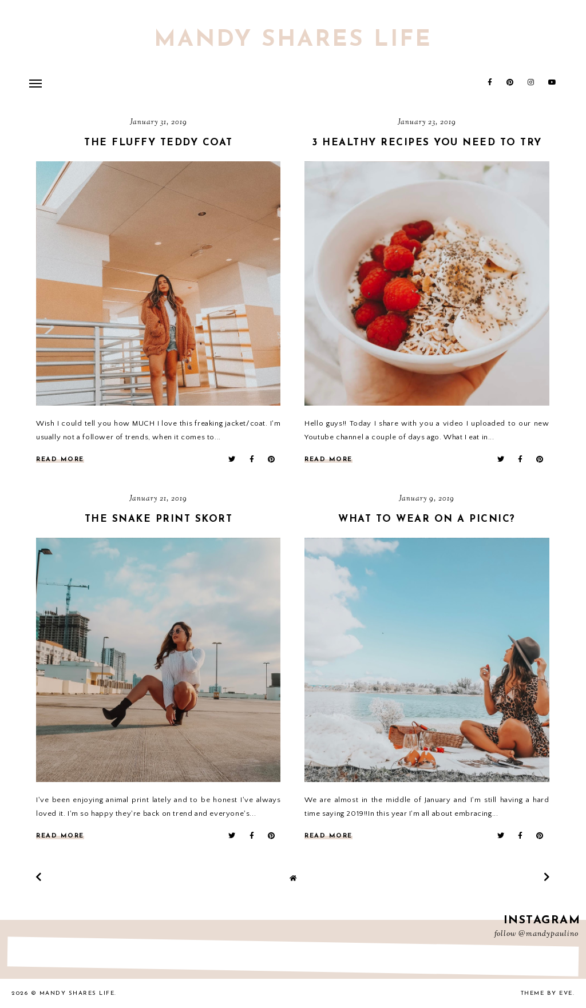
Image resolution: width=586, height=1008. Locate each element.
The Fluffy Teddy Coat (158, 143)
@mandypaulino (548, 934)
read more (60, 460)
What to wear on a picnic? (427, 519)
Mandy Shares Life (293, 40)
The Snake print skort (159, 519)
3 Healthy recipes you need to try (427, 143)
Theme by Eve (547, 993)
